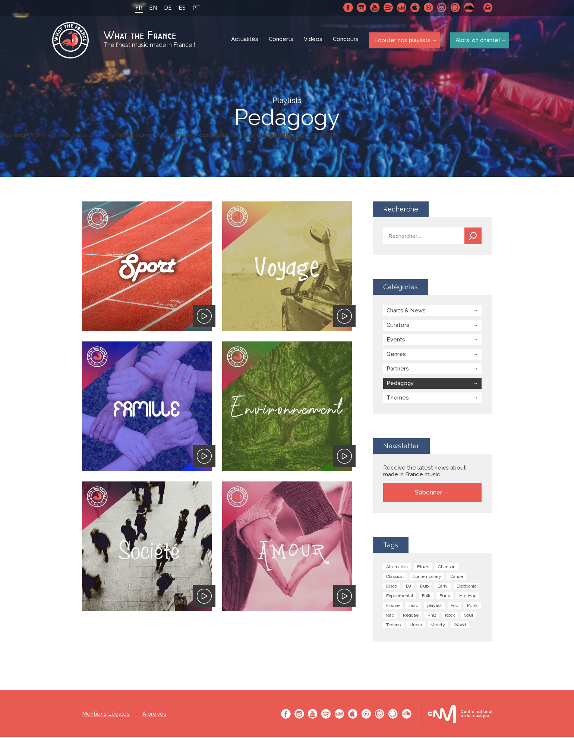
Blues (423, 567)
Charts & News (406, 311)
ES (180, 7)
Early (443, 587)
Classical (395, 577)
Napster (441, 7)
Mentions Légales (106, 715)
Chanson (446, 567)
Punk (472, 606)
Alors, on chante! (476, 40)
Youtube (374, 7)
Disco (391, 587)
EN (152, 7)
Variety (438, 626)
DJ (408, 587)
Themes (398, 398)
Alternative (397, 567)
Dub (424, 587)
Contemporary (427, 577)
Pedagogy (400, 384)
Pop (454, 606)
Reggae (411, 616)
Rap (390, 616)
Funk (444, 596)
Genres (396, 355)
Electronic (466, 587)
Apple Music (414, 7)
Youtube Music (427, 7)
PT (195, 7)
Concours (346, 41)
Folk (426, 596)
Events (396, 340)
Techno (393, 626)
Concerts (281, 41)
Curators (398, 326)
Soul (468, 616)
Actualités (245, 41)
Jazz (413, 606)
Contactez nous (487, 7)
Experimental (399, 596)
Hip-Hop (467, 596)
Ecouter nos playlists (401, 40)
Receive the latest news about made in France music (424, 472)
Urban (416, 626)
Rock (450, 616)
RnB (432, 616)
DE (167, 7)
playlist (434, 606)
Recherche (473, 237)
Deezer (401, 7)
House (393, 606)
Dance (456, 577)
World (460, 626)
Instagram (360, 7)
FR (137, 7)
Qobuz (454, 7)
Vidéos (314, 41)
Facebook (347, 7)
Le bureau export (460, 715)
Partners (398, 369)
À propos (154, 715)
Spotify (387, 7)
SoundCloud (468, 7)
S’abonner (428, 493)
